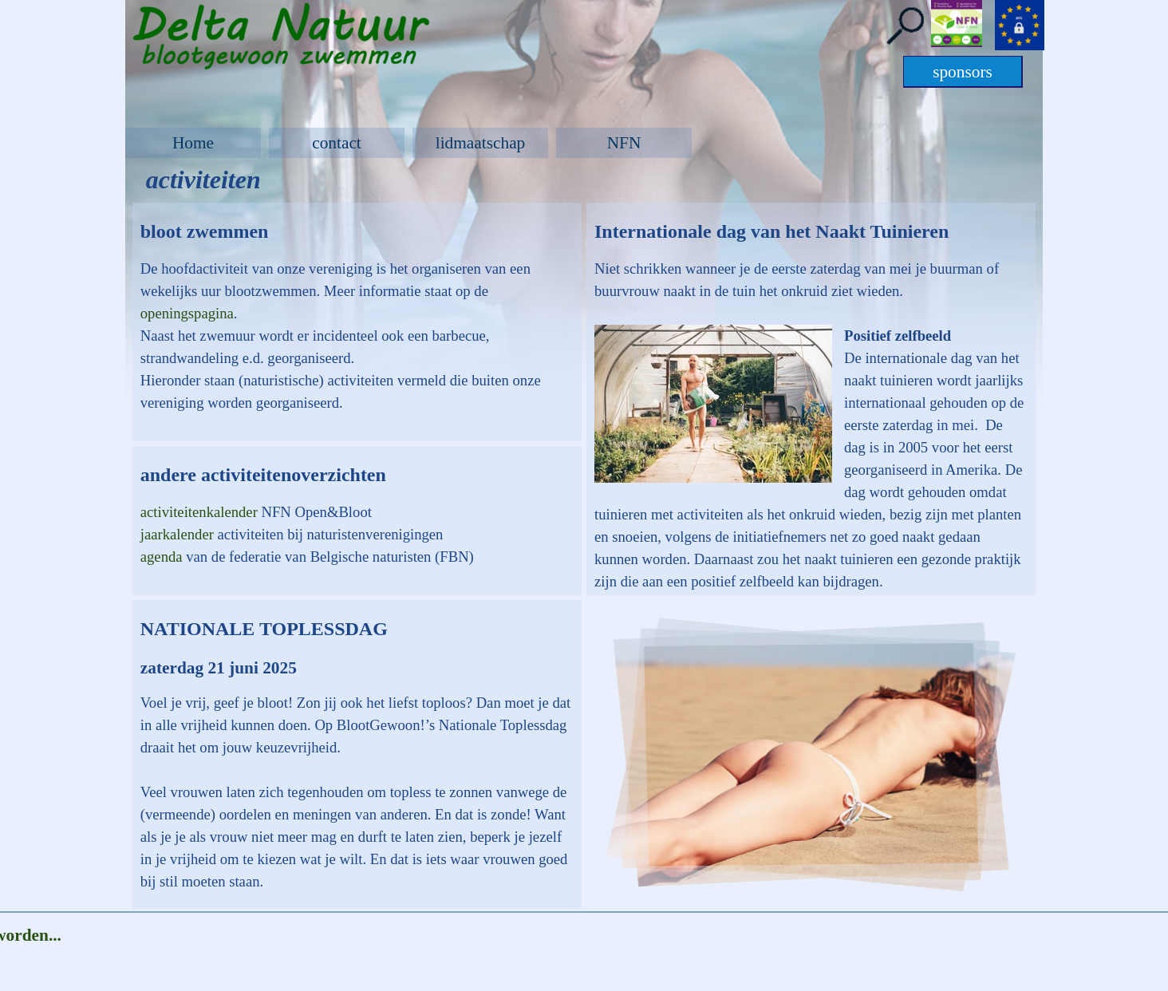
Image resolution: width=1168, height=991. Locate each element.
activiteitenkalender (201, 511)
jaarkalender (179, 534)
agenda (163, 556)
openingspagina (187, 313)
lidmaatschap (481, 142)
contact (336, 142)
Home (193, 142)
